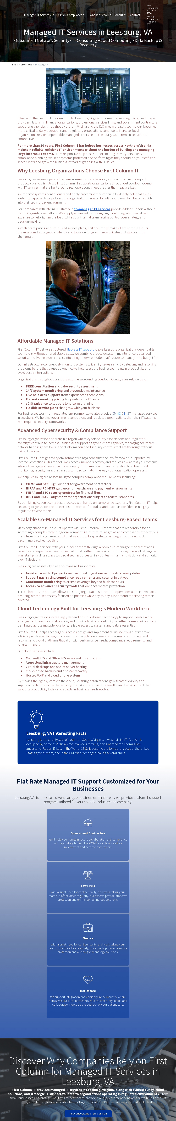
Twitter (135, 1038)
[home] (18, 15)
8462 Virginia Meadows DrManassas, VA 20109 (104, 1035)
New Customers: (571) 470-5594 (152, 9)
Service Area (26, 64)
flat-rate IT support (80, 349)
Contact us (155, 1051)
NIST (127, 413)
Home (15, 64)
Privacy (45, 1107)
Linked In (137, 1043)
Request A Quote (155, 1044)
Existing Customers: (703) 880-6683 (152, 20)
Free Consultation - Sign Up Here (88, 955)
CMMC (116, 413)
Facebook (137, 1033)
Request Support (153, 1035)
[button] (40, 15)
